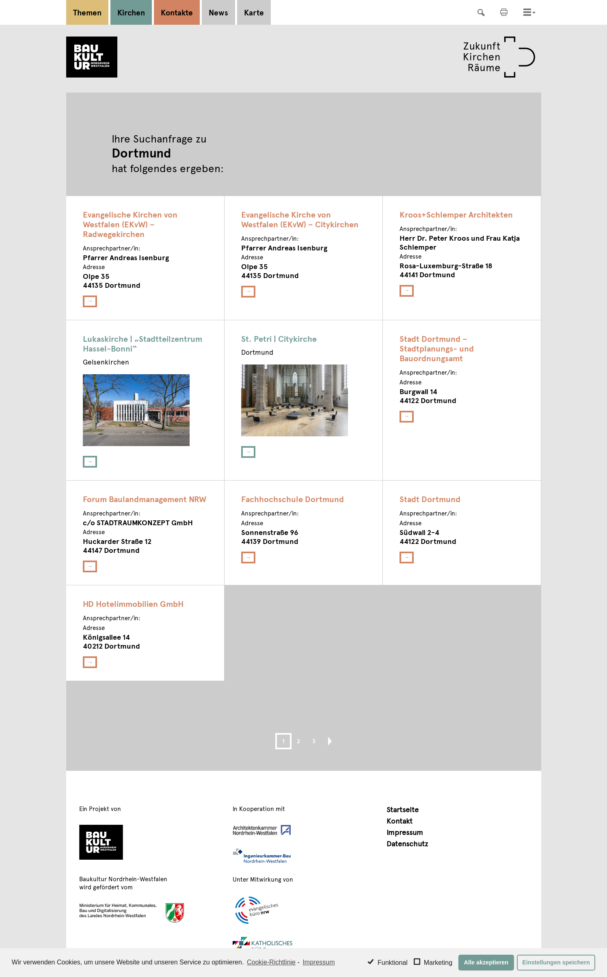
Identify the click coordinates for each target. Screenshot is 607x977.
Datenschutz (407, 843)
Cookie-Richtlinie (271, 962)
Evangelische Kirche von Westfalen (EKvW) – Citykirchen (300, 219)
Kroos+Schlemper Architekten (456, 214)
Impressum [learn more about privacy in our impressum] (318, 962)
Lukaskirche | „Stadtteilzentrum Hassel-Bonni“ (142, 343)
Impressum (405, 832)
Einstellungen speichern (556, 962)
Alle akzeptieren (486, 962)
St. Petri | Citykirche (279, 338)
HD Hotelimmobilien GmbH (133, 603)
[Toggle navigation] (527, 12)
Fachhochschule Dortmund (292, 499)
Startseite (403, 809)
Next (326, 741)
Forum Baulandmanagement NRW (144, 499)
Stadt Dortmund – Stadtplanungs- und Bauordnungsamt (437, 348)
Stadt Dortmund (430, 499)
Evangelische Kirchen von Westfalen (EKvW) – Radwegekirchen (130, 224)
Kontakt (400, 820)
